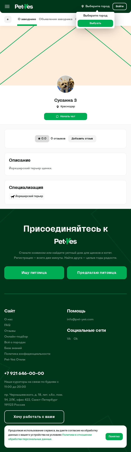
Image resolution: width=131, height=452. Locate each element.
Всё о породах (15, 342)
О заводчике (27, 19)
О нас (8, 319)
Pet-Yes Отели (14, 359)
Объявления (55, 19)
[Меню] (7, 6)
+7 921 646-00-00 (24, 374)
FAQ (7, 325)
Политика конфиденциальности (27, 354)
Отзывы (10, 331)
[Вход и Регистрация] (120, 6)
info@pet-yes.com (80, 319)
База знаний (13, 348)
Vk (69, 339)
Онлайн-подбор (16, 336)
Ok (76, 339)
